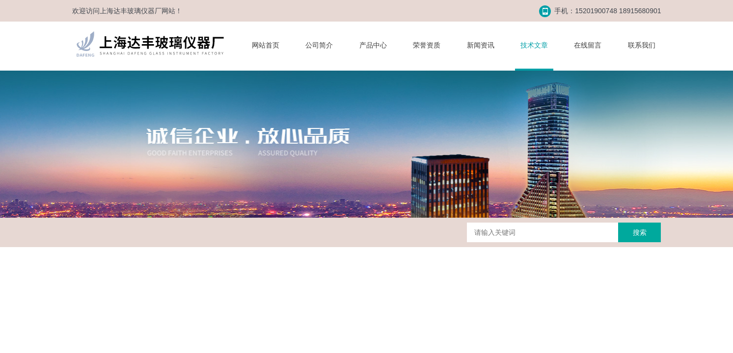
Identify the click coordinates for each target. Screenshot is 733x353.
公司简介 (319, 45)
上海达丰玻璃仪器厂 (131, 11)
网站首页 (265, 45)
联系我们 (641, 45)
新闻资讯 (480, 45)
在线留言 (587, 45)
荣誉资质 (426, 45)
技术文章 (534, 45)
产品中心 (373, 45)
